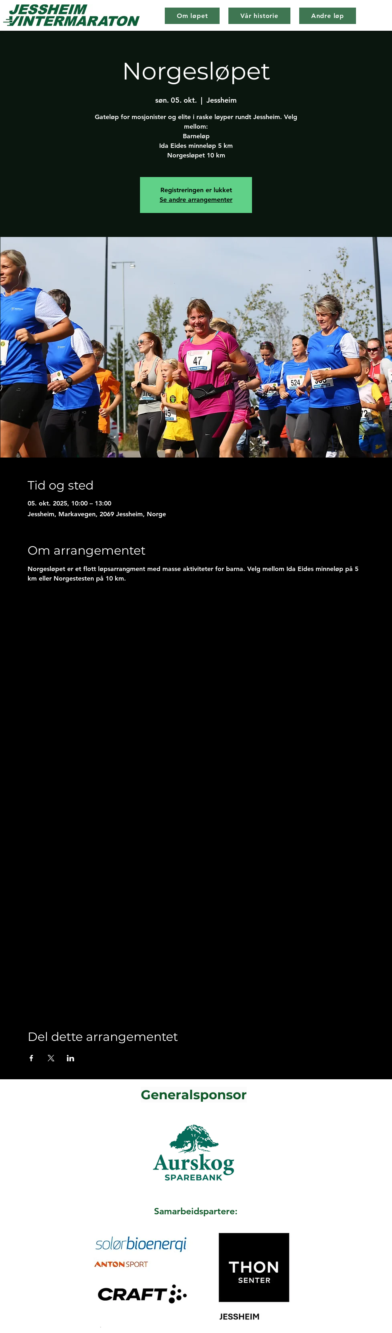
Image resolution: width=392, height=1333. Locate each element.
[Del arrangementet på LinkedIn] (70, 1058)
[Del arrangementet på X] (51, 1058)
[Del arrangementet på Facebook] (31, 1058)
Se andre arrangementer (196, 199)
